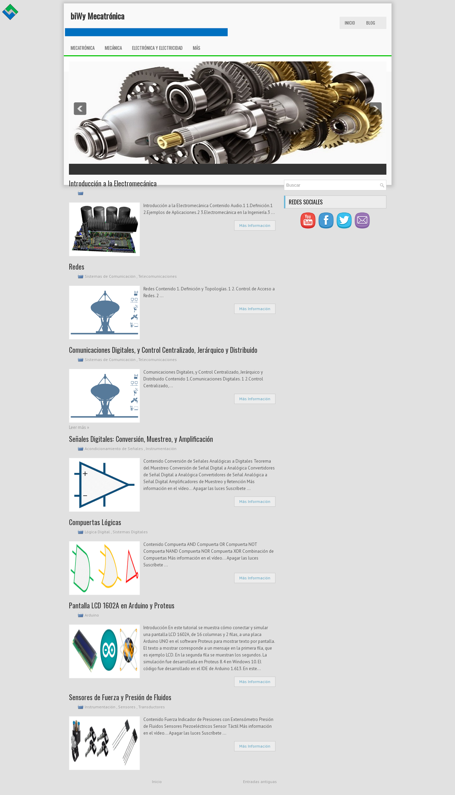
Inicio (350, 23)
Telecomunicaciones (158, 276)
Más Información (254, 225)
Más (196, 47)
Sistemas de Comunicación (111, 276)
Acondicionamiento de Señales (114, 448)
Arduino (92, 615)
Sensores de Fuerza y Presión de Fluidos (120, 697)
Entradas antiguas (260, 781)
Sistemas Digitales (131, 531)
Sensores (127, 706)
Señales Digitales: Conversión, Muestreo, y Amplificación (141, 438)
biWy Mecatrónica (97, 16)
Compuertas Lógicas (95, 522)
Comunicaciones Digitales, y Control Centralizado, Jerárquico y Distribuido (163, 349)
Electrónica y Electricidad (157, 47)
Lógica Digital (98, 531)
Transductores (152, 706)
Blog (370, 23)
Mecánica (113, 47)
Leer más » (79, 427)
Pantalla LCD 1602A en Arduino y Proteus (121, 605)
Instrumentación (161, 448)
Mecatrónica (83, 47)
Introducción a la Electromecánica (113, 183)
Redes (76, 266)
